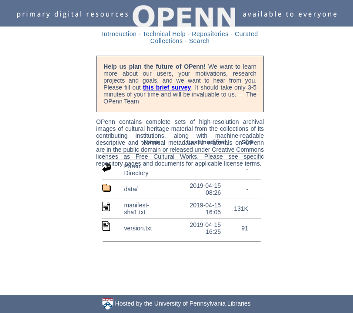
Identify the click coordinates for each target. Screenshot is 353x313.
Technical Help (164, 33)
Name (151, 142)
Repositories (210, 33)
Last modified (206, 142)
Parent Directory (136, 169)
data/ (130, 189)
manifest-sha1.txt (136, 209)
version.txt (138, 228)
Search (199, 40)
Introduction (119, 33)
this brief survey (167, 87)
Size (247, 142)
